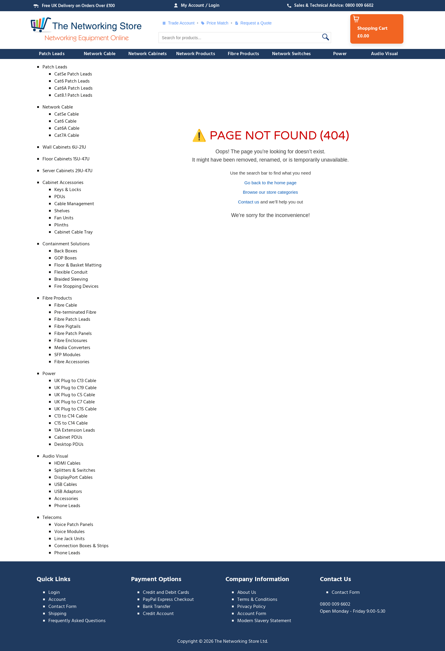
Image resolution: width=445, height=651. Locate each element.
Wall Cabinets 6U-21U (64, 147)
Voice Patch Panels (73, 525)
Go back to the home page (270, 182)
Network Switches (291, 54)
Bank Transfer (156, 607)
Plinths (61, 225)
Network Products (195, 54)
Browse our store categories (270, 192)
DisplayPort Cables (73, 477)
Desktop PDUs (69, 444)
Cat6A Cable (66, 128)
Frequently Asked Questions (77, 621)
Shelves (62, 211)
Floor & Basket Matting (78, 265)
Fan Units (63, 218)
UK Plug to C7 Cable (74, 402)
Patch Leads (52, 54)
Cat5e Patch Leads (73, 74)
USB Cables (65, 485)
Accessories (66, 499)
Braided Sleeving (71, 279)
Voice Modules (69, 532)
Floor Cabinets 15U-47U (65, 159)
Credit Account (158, 614)
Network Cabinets (147, 54)
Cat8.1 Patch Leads (73, 95)
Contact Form (62, 607)
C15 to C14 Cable (71, 423)
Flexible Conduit (71, 272)
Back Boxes (65, 251)
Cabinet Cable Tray (73, 232)
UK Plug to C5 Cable (74, 395)
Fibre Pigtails (67, 327)
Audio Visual (384, 54)
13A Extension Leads (74, 430)
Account (57, 600)
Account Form (251, 614)
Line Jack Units (69, 539)
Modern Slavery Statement (264, 621)
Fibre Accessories (71, 362)
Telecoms (52, 518)
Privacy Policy (251, 607)
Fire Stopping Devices (76, 286)
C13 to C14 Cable (70, 416)
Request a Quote (253, 23)
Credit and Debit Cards (166, 592)
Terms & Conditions (257, 600)
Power (340, 54)
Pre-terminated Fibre (75, 312)
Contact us (248, 201)
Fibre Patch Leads (72, 319)
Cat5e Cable (66, 114)
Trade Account (178, 23)
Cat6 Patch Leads (72, 81)
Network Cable (100, 54)
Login (54, 592)
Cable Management (74, 204)
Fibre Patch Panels (73, 334)
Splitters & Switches (74, 470)
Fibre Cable (65, 305)
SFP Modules (67, 355)
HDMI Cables (67, 463)
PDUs (59, 197)
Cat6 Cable (65, 121)
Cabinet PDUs (68, 437)
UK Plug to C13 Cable (75, 381)
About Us (246, 592)
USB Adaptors (68, 492)
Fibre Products (243, 54)
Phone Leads (67, 506)
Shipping (57, 614)
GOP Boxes (65, 258)
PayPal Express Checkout (168, 600)
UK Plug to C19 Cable (75, 388)
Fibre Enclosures (70, 341)
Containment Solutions (66, 244)
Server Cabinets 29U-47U (67, 171)
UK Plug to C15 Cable (75, 409)
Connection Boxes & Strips (81, 546)
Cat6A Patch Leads (73, 88)
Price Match (214, 23)
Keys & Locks (67, 190)
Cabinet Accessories (63, 183)
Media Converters (72, 348)
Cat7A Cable (66, 135)
